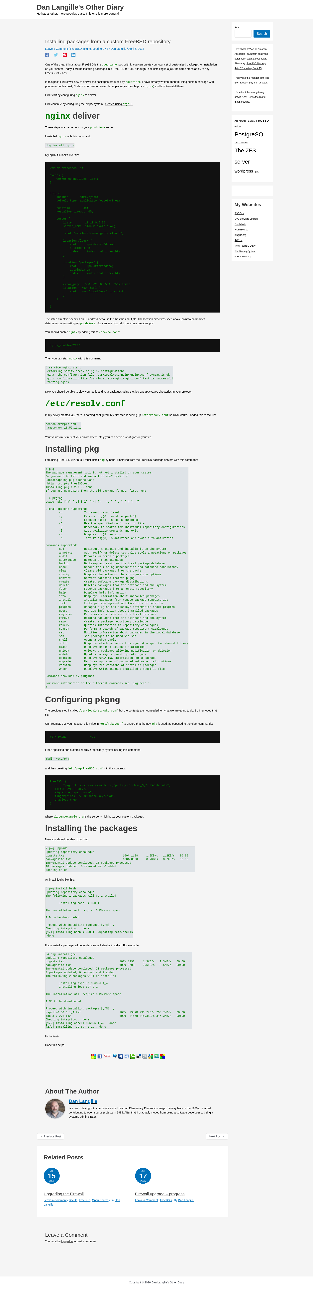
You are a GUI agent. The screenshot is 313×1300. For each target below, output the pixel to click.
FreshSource (241, 229)
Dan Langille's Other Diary (80, 7)
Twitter (243, 82)
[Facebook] (47, 55)
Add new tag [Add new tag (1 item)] (240, 121)
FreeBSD (76, 48)
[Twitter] (56, 55)
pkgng (87, 48)
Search (238, 27)
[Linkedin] (73, 55)
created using (119, 104)
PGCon (238, 240)
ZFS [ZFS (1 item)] (257, 172)
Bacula (73, 1199)
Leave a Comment (56, 48)
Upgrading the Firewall (64, 1193)
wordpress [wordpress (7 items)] (244, 171)
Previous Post (50, 1136)
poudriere (98, 48)
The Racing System (245, 251)
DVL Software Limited (246, 218)
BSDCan (239, 213)
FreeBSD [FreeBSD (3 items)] (262, 120)
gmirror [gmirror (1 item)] (238, 126)
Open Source (100, 1199)
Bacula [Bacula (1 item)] (251, 121)
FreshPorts (240, 224)
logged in (67, 1240)
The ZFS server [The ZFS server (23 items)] (245, 156)
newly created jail (63, 414)
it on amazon (260, 82)
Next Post (217, 1136)
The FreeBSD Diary (245, 245)
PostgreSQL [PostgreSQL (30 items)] (250, 134)
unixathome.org (243, 256)
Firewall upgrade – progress (160, 1193)
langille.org (240, 235)
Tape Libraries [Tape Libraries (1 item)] (241, 142)
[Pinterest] (65, 55)
